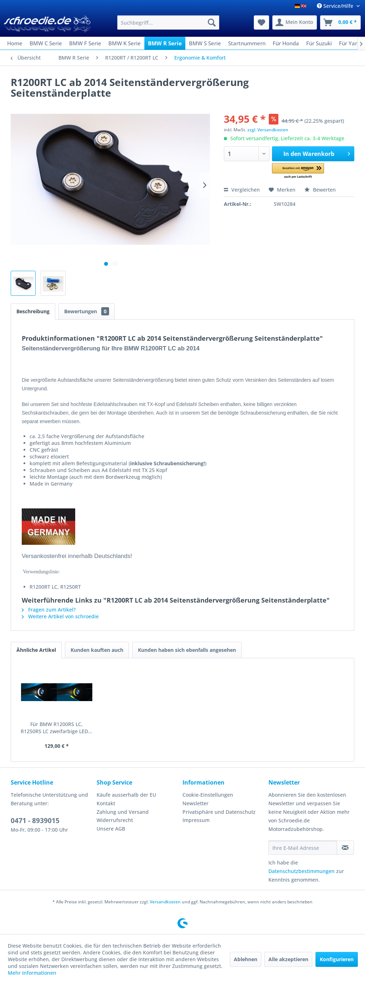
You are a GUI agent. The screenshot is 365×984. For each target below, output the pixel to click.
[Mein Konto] (294, 22)
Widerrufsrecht (115, 820)
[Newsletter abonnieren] (345, 848)
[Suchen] (211, 22)
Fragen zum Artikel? (49, 609)
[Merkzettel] (261, 22)
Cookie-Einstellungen (207, 794)
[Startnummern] (247, 43)
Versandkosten (165, 902)
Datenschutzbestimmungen (301, 871)
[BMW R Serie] (164, 43)
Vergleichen (242, 189)
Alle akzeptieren (288, 959)
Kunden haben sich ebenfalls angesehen (187, 649)
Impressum (196, 820)
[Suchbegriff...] (168, 22)
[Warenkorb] (340, 22)
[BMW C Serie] (46, 43)
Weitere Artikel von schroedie (60, 616)
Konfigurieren (337, 959)
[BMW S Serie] (205, 43)
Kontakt (106, 803)
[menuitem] (168, 22)
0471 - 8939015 (35, 820)
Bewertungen (86, 311)
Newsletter (195, 803)
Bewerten (320, 189)
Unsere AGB (111, 828)
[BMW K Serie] (124, 43)
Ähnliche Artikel (36, 649)
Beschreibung (33, 311)
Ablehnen (245, 959)
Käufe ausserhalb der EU (126, 794)
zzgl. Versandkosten (267, 130)
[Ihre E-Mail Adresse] (302, 848)
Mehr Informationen (32, 972)
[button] (298, 171)
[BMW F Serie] (85, 43)
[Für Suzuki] (319, 43)
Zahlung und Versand (123, 811)
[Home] (15, 43)
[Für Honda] (286, 43)
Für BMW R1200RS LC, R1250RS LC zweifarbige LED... (56, 728)
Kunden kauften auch (97, 649)
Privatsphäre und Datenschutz (219, 811)
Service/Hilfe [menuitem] (336, 5)
